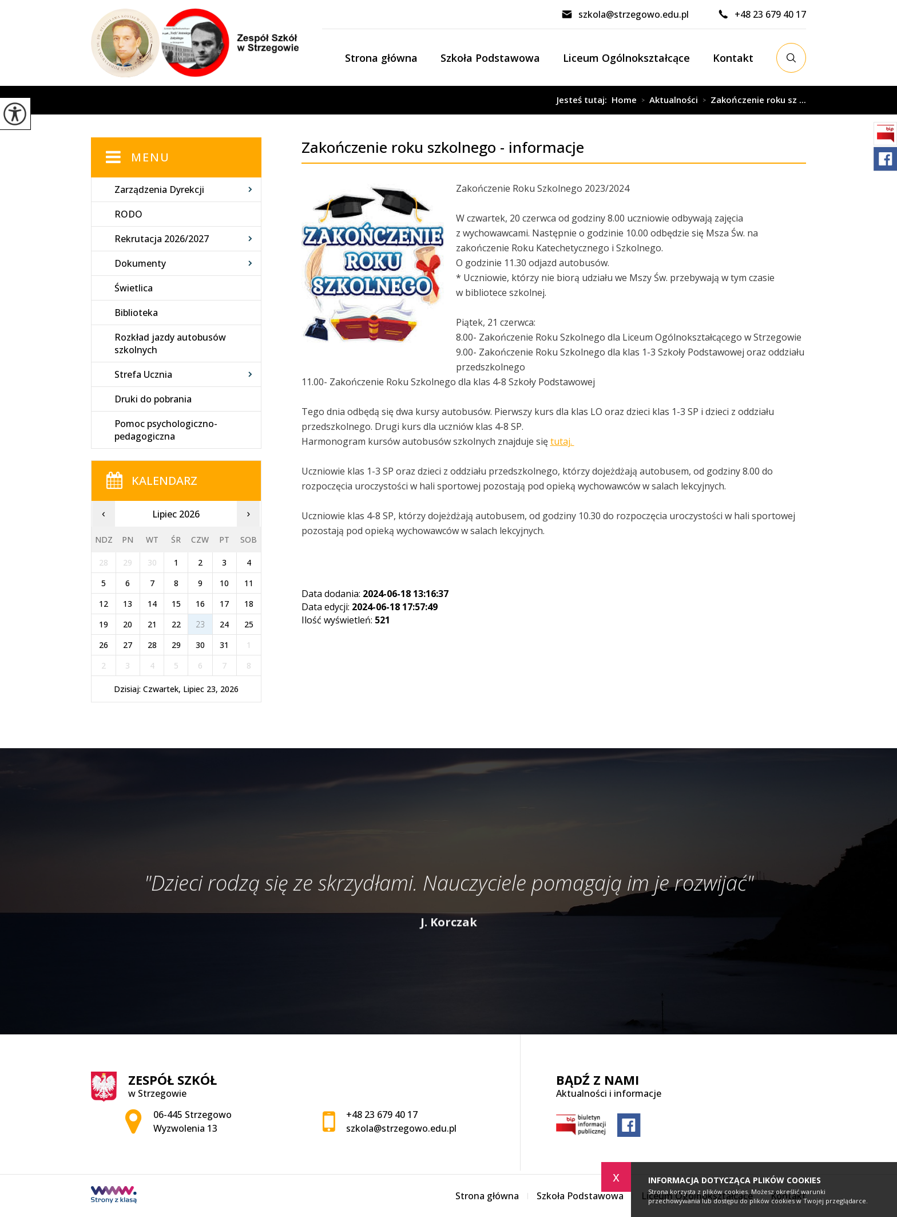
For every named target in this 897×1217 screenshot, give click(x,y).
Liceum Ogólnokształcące (626, 58)
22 (176, 624)
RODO (128, 214)
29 (176, 644)
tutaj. (562, 441)
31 (224, 644)
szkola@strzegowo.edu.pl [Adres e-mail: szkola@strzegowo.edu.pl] (401, 1128)
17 (224, 603)
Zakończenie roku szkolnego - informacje (396, 100)
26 (103, 644)
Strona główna (381, 58)
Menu (150, 157)
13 (127, 603)
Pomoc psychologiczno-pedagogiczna (165, 429)
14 (152, 603)
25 (248, 624)
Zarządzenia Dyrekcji (159, 189)
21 (152, 624)
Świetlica (133, 288)
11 (248, 583)
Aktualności (667, 100)
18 (248, 603)
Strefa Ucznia (143, 374)
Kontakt (733, 58)
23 (200, 624)
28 (152, 644)
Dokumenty (140, 263)
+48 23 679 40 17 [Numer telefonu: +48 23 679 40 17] (382, 1114)
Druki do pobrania (153, 399)
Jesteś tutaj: (584, 100)
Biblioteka (136, 312)
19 (103, 624)
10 (224, 583)
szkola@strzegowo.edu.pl (625, 14)
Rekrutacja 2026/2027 (161, 238)
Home (624, 100)
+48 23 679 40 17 (761, 14)
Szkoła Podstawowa (490, 58)
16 (200, 603)
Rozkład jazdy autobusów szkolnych (170, 343)
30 (200, 644)
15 (176, 603)
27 (127, 644)
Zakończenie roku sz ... (752, 100)
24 (224, 624)
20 (127, 624)
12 (103, 603)
